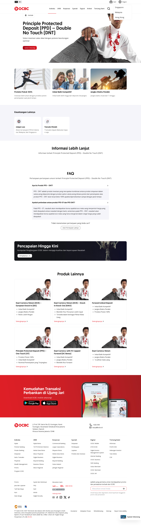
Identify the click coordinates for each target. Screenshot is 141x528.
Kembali (28, 14)
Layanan (74, 451)
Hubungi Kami (56, 494)
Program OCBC (19, 471)
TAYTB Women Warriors (41, 447)
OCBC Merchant (96, 470)
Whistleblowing (98, 511)
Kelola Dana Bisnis (39, 451)
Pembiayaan (75, 447)
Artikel (89, 9)
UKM (59, 9)
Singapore (119, 7)
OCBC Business (95, 460)
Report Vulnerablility (120, 511)
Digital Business (38, 458)
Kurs (15, 493)
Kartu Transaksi (19, 458)
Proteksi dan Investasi (78, 454)
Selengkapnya (24, 256)
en (20, 2)
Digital (82, 9)
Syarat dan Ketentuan (40, 482)
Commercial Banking (58, 444)
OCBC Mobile (95, 444)
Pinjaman (17, 461)
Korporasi (66, 9)
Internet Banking (96, 456)
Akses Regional (38, 468)
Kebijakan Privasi (85, 511)
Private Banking (19, 451)
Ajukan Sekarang (32, 48)
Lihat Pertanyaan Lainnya (70, 228)
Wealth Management (20, 465)
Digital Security (38, 496)
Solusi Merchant (96, 467)
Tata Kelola (113, 454)
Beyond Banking (38, 461)
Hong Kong (119, 17)
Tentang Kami (99, 9)
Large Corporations (58, 447)
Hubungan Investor (115, 451)
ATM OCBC (94, 447)
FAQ (34, 486)
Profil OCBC (113, 447)
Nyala (16, 444)
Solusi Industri (56, 465)
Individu (52, 9)
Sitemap (108, 511)
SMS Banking (95, 463)
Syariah (75, 9)
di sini (30, 517)
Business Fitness (38, 465)
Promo (16, 468)
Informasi (113, 444)
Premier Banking (19, 447)
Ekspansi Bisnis (57, 451)
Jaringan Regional (57, 468)
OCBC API (94, 474)
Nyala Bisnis (37, 444)
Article (35, 493)
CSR (111, 458)
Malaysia (118, 12)
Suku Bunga (18, 496)
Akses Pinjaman (38, 454)
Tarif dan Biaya (19, 489)
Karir (34, 489)
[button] (70, 185)
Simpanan (17, 454)
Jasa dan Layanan (19, 486)
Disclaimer (74, 511)
